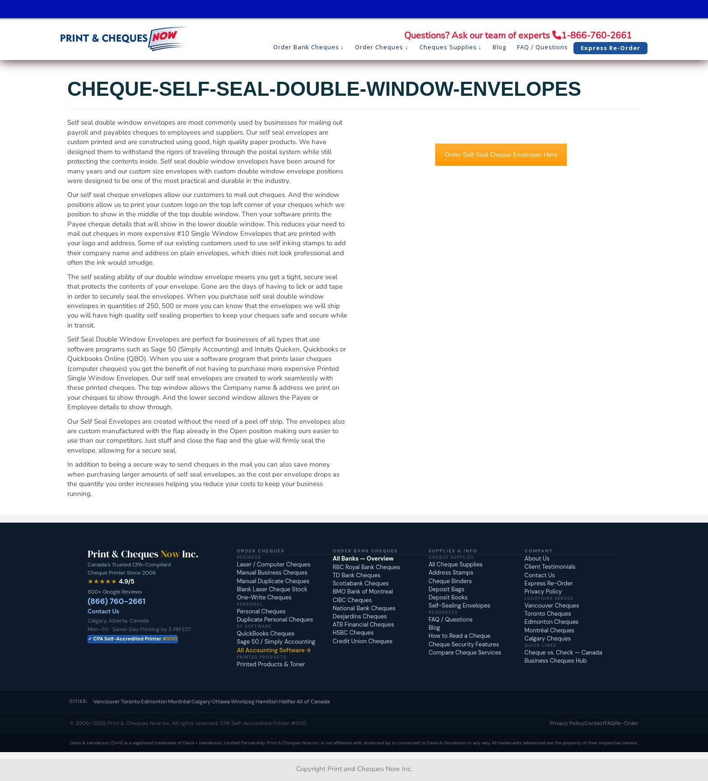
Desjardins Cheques (360, 616)
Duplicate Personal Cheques (275, 619)
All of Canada (313, 701)
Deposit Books (448, 597)
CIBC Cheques (352, 600)
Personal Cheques (261, 611)
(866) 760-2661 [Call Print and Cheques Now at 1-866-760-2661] (116, 601)
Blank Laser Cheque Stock (272, 589)
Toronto (130, 701)
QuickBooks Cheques (265, 633)
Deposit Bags (446, 589)
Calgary (200, 701)
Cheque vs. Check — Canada (563, 652)
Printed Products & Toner (271, 664)
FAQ (610, 723)
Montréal (179, 701)
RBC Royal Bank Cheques (366, 567)
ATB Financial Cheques (363, 624)
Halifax (287, 701)
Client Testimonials (550, 567)
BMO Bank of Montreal (363, 591)
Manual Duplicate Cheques (273, 581)
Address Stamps (451, 572)
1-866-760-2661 (596, 35)
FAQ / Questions (450, 619)
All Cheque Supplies (456, 564)
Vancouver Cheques (552, 605)
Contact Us (103, 611)
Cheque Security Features (464, 644)
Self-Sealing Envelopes (459, 605)
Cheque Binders (450, 581)
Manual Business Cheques (272, 572)
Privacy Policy (543, 591)
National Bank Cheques (364, 608)
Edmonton (154, 701)
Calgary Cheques (548, 638)
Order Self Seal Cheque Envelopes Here (501, 154)
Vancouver (106, 701)
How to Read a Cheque (459, 636)
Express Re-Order (549, 583)
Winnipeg (242, 701)
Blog (434, 627)
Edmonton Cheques (551, 622)
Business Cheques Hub (556, 660)
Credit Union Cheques (363, 641)
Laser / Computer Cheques (273, 564)
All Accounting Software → (274, 650)
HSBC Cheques (353, 632)
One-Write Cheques (264, 597)
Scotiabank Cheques (361, 583)
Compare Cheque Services (465, 652)
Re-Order (626, 723)
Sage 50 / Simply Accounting (276, 641)
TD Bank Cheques (357, 575)
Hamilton (267, 701)
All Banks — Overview (363, 558)
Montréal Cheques (549, 630)
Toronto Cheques (548, 613)
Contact (594, 723)
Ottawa (220, 701)
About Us (537, 558)
